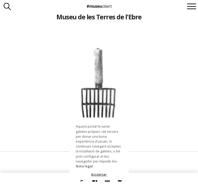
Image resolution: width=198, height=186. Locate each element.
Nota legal (84, 166)
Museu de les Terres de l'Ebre (98, 16)
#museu (98, 6)
